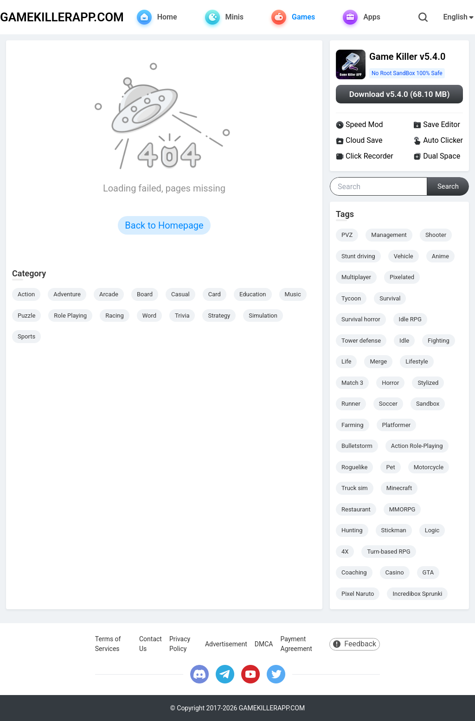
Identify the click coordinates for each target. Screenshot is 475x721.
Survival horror (360, 319)
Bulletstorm (356, 445)
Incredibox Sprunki (417, 593)
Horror (390, 382)
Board (145, 294)
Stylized (427, 382)
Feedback (354, 643)
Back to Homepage (164, 225)
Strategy (219, 315)
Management (389, 234)
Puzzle (26, 315)
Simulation (263, 315)
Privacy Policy (179, 643)
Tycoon (351, 298)
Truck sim (354, 488)
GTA (428, 572)
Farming (352, 424)
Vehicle (403, 256)
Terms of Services (108, 643)
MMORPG (402, 509)
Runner (350, 403)
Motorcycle (428, 467)
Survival (389, 298)
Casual (180, 294)
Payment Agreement (296, 643)
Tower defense (361, 340)
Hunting (352, 530)
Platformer (396, 424)
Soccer (388, 403)
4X (344, 551)
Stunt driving (358, 256)
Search (448, 186)
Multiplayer (356, 277)
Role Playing (70, 315)
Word (149, 315)
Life (346, 361)
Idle (404, 340)
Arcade (108, 294)
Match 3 (352, 382)
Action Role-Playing (417, 445)
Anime (440, 256)
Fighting (438, 340)
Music (293, 294)
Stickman (393, 530)
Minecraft (399, 488)
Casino (394, 572)
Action (26, 294)
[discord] (199, 674)
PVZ (347, 234)
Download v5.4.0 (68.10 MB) (399, 94)
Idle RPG (410, 319)
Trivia (182, 315)
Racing (114, 315)
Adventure (67, 294)
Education (252, 294)
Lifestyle (416, 361)
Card (214, 294)
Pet (390, 467)
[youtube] (250, 674)
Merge (378, 361)
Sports (26, 336)
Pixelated (402, 277)
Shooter (435, 234)
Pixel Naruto (357, 593)
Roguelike (354, 467)
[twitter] (276, 674)
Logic (432, 530)
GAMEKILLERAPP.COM (62, 17)
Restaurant (356, 509)
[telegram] (225, 674)
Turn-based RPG (388, 551)
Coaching (354, 572)
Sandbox (427, 403)
